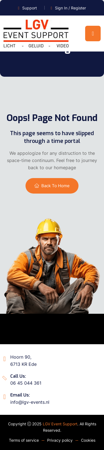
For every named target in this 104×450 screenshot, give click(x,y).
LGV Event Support (60, 423)
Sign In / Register (70, 8)
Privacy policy (60, 440)
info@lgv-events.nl (29, 402)
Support (29, 8)
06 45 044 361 (25, 383)
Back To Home (52, 185)
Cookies (88, 440)
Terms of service (24, 440)
